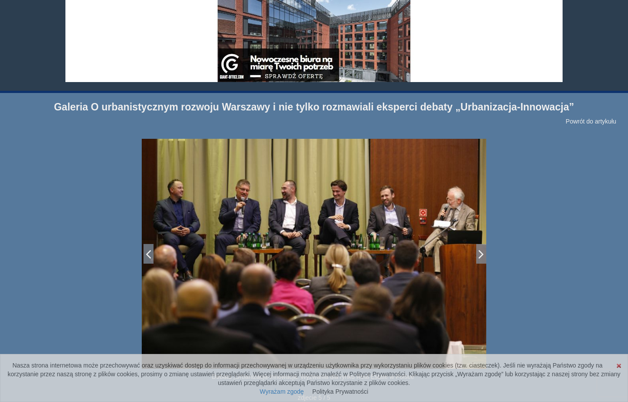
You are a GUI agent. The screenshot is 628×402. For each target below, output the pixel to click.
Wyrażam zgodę (282, 391)
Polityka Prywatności (340, 391)
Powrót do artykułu (591, 121)
